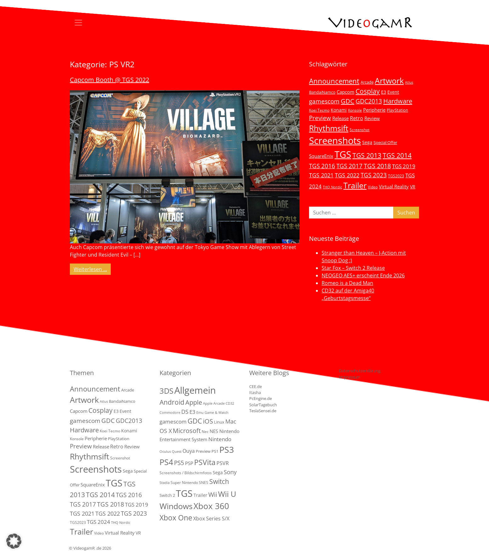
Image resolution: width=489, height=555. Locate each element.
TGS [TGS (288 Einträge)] (184, 493)
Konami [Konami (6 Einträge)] (339, 110)
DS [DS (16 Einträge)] (184, 411)
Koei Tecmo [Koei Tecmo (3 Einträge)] (319, 110)
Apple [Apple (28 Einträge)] (193, 402)
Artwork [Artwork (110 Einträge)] (389, 80)
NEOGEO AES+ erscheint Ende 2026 (363, 275)
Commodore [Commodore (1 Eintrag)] (170, 412)
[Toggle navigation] (78, 23)
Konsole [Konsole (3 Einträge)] (355, 110)
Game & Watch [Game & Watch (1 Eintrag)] (216, 412)
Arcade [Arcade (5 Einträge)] (367, 82)
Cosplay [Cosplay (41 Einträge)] (368, 91)
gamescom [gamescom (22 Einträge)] (324, 101)
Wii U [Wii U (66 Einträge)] (227, 494)
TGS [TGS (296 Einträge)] (342, 154)
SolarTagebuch (263, 405)
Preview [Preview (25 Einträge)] (320, 118)
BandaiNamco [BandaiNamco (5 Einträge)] (322, 92)
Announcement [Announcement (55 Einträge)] (334, 81)
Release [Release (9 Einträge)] (340, 118)
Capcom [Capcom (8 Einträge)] (345, 92)
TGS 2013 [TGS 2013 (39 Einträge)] (366, 155)
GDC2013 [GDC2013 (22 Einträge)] (369, 101)
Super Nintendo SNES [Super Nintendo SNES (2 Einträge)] (189, 482)
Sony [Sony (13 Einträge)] (230, 472)
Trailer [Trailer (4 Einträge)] (200, 495)
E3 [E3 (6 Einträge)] (383, 92)
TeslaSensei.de (262, 410)
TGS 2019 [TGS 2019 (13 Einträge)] (403, 166)
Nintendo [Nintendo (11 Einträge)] (219, 439)
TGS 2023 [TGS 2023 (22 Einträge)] (374, 175)
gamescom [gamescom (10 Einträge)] (173, 421)
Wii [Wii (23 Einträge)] (212, 494)
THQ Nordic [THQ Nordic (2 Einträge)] (332, 187)
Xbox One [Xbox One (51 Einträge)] (176, 518)
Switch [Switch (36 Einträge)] (219, 481)
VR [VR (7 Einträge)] (412, 187)
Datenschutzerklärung (359, 371)
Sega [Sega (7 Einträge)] (367, 142)
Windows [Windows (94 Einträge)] (176, 506)
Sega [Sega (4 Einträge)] (218, 472)
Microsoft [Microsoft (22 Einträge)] (187, 430)
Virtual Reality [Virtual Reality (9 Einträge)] (394, 186)
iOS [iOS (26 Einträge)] (208, 421)
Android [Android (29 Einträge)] (172, 402)
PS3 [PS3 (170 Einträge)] (226, 449)
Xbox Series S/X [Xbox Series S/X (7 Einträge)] (211, 518)
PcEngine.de (260, 398)
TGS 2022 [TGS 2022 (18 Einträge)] (347, 175)
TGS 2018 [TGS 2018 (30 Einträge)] (377, 166)
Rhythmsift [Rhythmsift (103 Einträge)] (328, 128)
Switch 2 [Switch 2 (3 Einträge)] (167, 495)
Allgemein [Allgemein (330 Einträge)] (195, 390)
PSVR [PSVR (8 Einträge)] (222, 463)
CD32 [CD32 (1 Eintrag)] (230, 403)
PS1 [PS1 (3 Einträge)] (214, 451)
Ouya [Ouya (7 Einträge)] (189, 450)
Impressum (349, 377)
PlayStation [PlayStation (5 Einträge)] (397, 110)
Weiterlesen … (92, 269)
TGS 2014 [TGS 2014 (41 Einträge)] (397, 155)
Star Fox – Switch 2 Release (353, 267)
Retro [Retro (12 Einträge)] (356, 118)
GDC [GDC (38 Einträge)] (195, 420)
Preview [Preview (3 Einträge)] (203, 451)
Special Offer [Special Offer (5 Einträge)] (385, 142)
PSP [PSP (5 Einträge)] (189, 463)
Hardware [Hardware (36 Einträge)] (397, 101)
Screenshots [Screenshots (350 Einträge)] (335, 140)
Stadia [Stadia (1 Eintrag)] (165, 482)
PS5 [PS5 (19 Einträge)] (179, 463)
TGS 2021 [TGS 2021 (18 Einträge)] (321, 175)
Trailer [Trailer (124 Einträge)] (355, 185)
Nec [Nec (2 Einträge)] (205, 431)
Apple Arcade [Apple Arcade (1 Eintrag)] (214, 403)
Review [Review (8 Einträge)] (372, 118)
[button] (14, 541)
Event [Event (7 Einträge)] (393, 92)
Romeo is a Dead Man (347, 283)
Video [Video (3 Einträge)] (373, 186)
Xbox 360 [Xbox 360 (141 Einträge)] (211, 506)
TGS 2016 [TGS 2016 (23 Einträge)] (322, 166)
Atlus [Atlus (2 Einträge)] (409, 82)
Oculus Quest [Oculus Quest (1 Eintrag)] (171, 451)
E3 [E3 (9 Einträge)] (192, 411)
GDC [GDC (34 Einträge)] (347, 101)
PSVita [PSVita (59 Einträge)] (205, 462)
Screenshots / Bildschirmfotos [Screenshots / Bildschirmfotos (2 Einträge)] (186, 472)
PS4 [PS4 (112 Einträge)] (166, 462)
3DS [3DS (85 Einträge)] (166, 391)
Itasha (255, 392)
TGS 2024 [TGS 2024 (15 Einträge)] (98, 521)
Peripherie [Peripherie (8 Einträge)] (374, 110)
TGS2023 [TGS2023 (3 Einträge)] (396, 175)
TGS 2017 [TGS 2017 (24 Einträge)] (349, 166)
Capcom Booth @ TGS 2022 (109, 79)
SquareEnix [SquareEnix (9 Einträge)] (321, 156)
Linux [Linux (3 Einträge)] (219, 422)
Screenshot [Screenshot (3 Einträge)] (359, 129)
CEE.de (255, 386)
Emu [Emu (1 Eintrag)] (200, 412)
